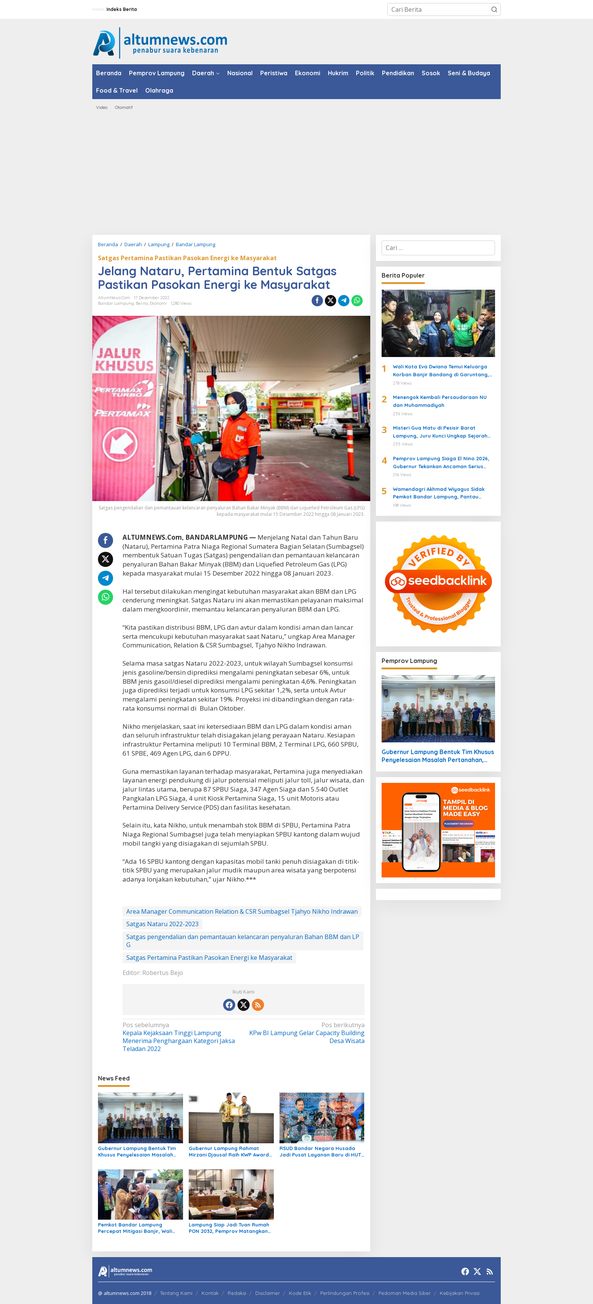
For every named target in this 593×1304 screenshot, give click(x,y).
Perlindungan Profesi (344, 1293)
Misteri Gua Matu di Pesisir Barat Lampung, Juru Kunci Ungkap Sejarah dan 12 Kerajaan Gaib (440, 432)
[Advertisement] (296, 172)
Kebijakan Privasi (460, 1293)
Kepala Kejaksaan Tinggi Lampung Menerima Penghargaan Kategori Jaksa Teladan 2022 (181, 1037)
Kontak (210, 1293)
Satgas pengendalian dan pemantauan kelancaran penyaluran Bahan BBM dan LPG (242, 941)
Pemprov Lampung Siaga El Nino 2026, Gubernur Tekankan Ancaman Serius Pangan (441, 462)
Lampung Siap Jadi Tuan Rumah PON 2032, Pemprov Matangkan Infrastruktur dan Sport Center (229, 1228)
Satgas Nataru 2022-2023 (162, 924)
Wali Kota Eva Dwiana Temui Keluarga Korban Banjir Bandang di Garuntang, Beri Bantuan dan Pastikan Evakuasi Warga (441, 371)
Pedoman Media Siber (405, 1293)
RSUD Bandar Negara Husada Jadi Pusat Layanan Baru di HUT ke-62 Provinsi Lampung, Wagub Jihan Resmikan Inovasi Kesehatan (320, 1151)
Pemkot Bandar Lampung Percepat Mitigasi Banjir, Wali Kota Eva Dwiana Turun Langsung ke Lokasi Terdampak (139, 1228)
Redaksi (237, 1293)
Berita (142, 303)
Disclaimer (267, 1293)
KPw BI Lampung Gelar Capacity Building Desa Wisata (306, 1033)
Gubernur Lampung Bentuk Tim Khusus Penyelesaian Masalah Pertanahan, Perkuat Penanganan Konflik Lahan (137, 1151)
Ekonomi (158, 303)
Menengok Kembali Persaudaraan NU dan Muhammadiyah (440, 401)
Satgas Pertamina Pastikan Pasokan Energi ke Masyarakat (187, 258)
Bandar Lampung (116, 303)
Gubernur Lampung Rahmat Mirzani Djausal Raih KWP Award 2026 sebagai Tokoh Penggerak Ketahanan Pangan (229, 1151)
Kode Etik (300, 1293)
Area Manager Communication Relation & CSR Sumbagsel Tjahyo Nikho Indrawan (242, 911)
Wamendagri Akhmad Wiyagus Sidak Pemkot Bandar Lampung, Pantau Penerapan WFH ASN (438, 493)
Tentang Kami (176, 1293)
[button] (494, 9)
